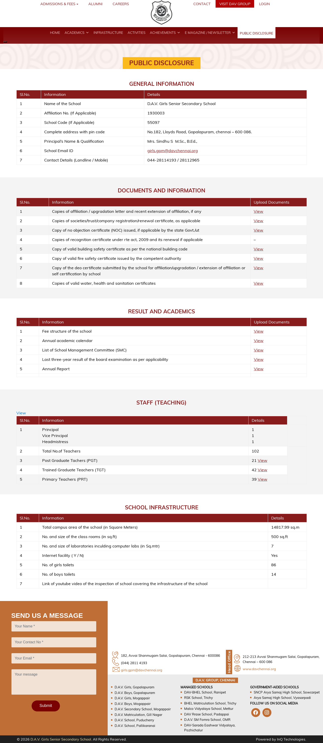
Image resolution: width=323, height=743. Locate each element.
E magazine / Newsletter (210, 32)
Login (264, 4)
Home (55, 32)
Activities (136, 32)
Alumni (95, 4)
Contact (202, 4)
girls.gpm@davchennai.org (172, 150)
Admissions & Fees (57, 4)
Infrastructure (108, 32)
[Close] (5, 42)
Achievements (165, 32)
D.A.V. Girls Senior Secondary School (61, 739)
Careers (121, 4)
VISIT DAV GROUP (234, 4)
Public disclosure (256, 33)
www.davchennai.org (259, 669)
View (258, 211)
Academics (77, 32)
